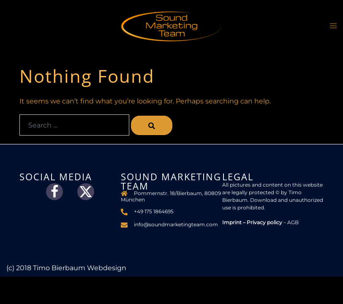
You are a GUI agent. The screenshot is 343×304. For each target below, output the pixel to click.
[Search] (151, 125)
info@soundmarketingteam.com (176, 224)
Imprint (232, 222)
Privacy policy (264, 222)
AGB (293, 222)
